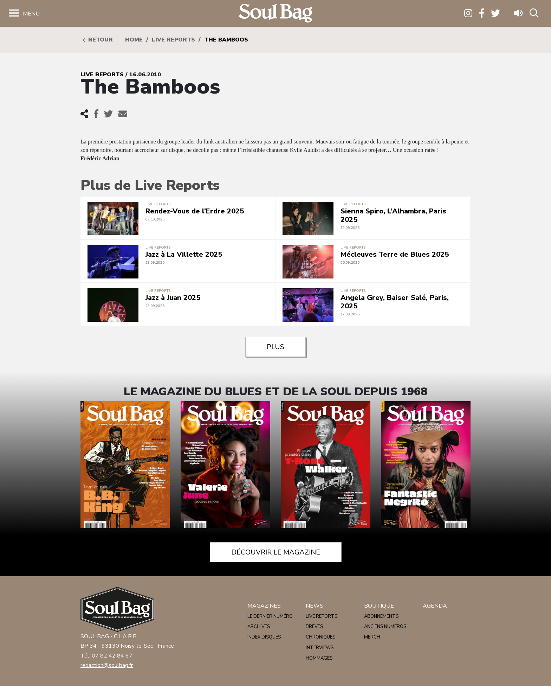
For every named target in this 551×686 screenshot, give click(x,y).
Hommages (319, 658)
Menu (31, 14)
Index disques (264, 637)
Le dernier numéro (270, 616)
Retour (98, 40)
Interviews (319, 648)
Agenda (435, 606)
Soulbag (275, 13)
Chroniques (320, 637)
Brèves (314, 626)
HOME (134, 40)
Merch (372, 637)
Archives (258, 626)
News (314, 606)
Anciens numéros (385, 626)
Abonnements (381, 616)
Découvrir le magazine (275, 552)
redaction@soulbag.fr (106, 665)
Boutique (379, 606)
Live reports (173, 40)
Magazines (264, 606)
